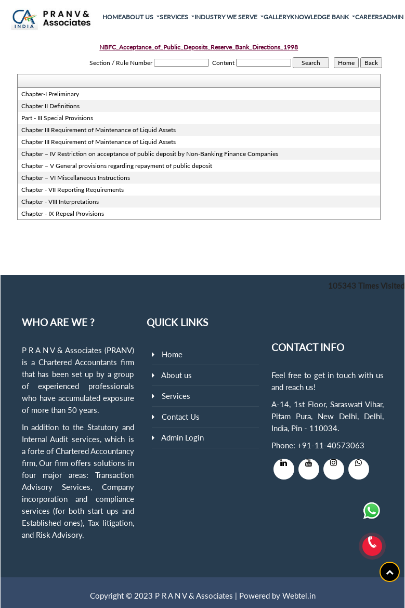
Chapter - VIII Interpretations (60, 201)
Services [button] (175, 17)
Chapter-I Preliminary (50, 94)
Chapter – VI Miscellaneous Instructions (75, 178)
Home (112, 17)
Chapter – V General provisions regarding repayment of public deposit (116, 166)
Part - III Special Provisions (57, 118)
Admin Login (182, 437)
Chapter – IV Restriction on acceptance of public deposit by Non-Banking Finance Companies (149, 154)
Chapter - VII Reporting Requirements (72, 189)
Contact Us (181, 416)
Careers (369, 17)
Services (176, 395)
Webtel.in (299, 595)
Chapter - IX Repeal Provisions (62, 213)
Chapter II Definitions (50, 106)
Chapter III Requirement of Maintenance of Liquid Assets (98, 130)
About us (176, 375)
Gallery (277, 17)
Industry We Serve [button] (226, 17)
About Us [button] (138, 17)
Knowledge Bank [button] (320, 17)
